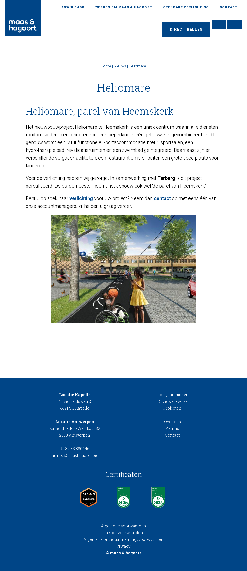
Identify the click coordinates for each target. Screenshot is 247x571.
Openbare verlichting (186, 7)
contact (162, 199)
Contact (228, 7)
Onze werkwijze (172, 401)
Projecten (172, 408)
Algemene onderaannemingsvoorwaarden (123, 539)
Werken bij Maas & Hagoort (123, 7)
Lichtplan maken (172, 394)
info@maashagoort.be (75, 455)
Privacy (123, 546)
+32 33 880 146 (74, 448)
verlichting (81, 199)
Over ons (172, 421)
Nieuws (120, 66)
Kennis (172, 428)
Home (106, 66)
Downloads (73, 7)
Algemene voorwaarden (123, 526)
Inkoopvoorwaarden (123, 532)
